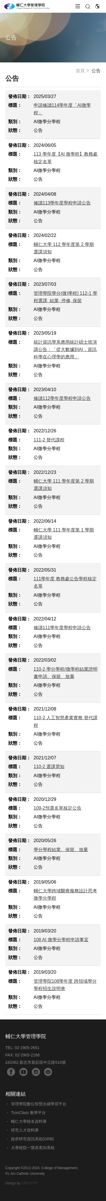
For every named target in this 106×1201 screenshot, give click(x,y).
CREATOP (29, 1183)
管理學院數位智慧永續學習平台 (38, 1104)
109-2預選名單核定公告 (57, 808)
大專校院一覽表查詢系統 (33, 1147)
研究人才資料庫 (25, 1130)
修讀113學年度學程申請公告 (62, 202)
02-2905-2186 (27, 1055)
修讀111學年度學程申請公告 (62, 627)
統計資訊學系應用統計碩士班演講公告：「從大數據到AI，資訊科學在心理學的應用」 (65, 349)
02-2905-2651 (27, 1047)
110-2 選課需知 (49, 766)
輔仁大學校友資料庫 (29, 1121)
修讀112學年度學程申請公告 (62, 398)
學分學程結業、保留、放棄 (61, 849)
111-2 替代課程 (49, 439)
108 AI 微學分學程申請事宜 (61, 939)
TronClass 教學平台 (28, 1112)
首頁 (80, 70)
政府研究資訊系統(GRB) (32, 1139)
